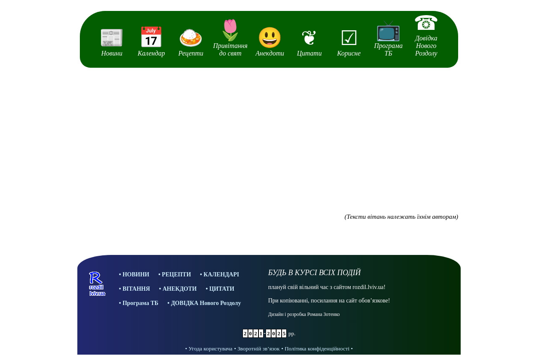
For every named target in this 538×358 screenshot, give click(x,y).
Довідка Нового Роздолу (426, 34)
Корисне (349, 41)
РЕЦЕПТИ (176, 274)
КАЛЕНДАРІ (221, 274)
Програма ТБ (388, 37)
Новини (112, 41)
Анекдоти (270, 41)
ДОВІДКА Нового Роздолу (206, 303)
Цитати (309, 41)
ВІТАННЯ (136, 289)
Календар (151, 41)
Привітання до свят (230, 37)
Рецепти (191, 41)
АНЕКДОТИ (180, 289)
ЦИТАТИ (222, 289)
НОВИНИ (135, 274)
